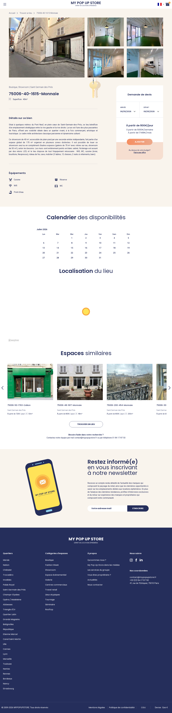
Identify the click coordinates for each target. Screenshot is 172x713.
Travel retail (51, 589)
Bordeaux (7, 678)
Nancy (6, 683)
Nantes (6, 668)
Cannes (6, 649)
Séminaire (50, 604)
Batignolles (8, 624)
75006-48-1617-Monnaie (69, 405)
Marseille (7, 659)
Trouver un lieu (26, 13)
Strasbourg (8, 688)
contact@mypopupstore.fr (143, 577)
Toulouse (7, 663)
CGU (143, 707)
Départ (146, 107)
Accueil (12, 13)
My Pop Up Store (86, 4)
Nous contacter (95, 584)
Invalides (7, 579)
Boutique (49, 560)
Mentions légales (97, 707)
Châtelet (7, 570)
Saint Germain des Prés (14, 589)
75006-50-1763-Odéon (19, 405)
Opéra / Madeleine (12, 599)
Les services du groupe (98, 570)
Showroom (50, 570)
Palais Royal (8, 584)
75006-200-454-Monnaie (120, 405)
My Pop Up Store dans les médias (103, 565)
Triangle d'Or (9, 609)
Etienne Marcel (10, 634)
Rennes (6, 673)
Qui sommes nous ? (96, 560)
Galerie (48, 579)
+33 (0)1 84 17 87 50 (139, 580)
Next (170, 388)
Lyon (5, 654)
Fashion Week (52, 565)
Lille (4, 644)
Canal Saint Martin (12, 639)
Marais (6, 560)
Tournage (50, 599)
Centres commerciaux (56, 584)
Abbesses (7, 604)
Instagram (131, 560)
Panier (168, 4)
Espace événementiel (55, 574)
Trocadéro (8, 574)
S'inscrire (137, 508)
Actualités (92, 579)
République (8, 629)
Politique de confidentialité (122, 707)
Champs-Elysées (11, 594)
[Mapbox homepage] (13, 340)
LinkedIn (141, 560)
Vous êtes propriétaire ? (99, 574)
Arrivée (123, 107)
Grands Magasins (11, 619)
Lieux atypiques (52, 594)
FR (160, 4)
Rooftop (49, 609)
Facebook (136, 560)
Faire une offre (140, 153)
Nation (6, 565)
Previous (2, 388)
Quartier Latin (9, 614)
